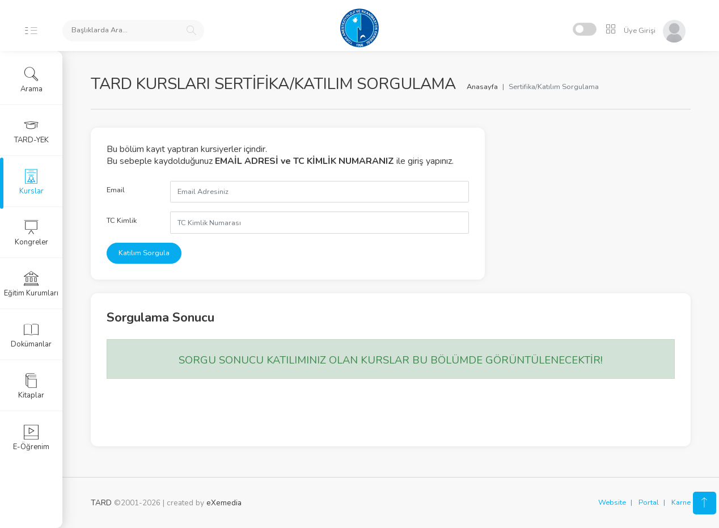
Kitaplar (31, 386)
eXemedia (224, 502)
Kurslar (31, 182)
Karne (681, 502)
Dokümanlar (31, 335)
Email (116, 190)
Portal (648, 502)
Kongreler (31, 233)
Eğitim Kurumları (31, 284)
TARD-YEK (31, 131)
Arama (31, 80)
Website (612, 502)
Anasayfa (482, 87)
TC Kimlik (122, 221)
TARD (101, 502)
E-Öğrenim (31, 438)
